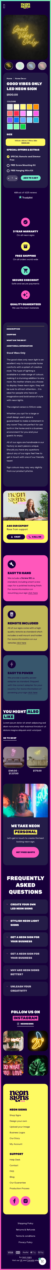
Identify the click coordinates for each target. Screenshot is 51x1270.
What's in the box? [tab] (16, 340)
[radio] (10, 107)
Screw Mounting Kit (26, 165)
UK (21, 1261)
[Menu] (6, 6)
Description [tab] (13, 329)
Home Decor (20, 78)
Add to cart (30, 178)
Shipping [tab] (11, 334)
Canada (30, 1261)
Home (9, 78)
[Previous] (4, 761)
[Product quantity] (12, 178)
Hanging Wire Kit (24, 170)
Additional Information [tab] (20, 346)
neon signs (27, 1257)
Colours (11, 101)
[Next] (45, 67)
